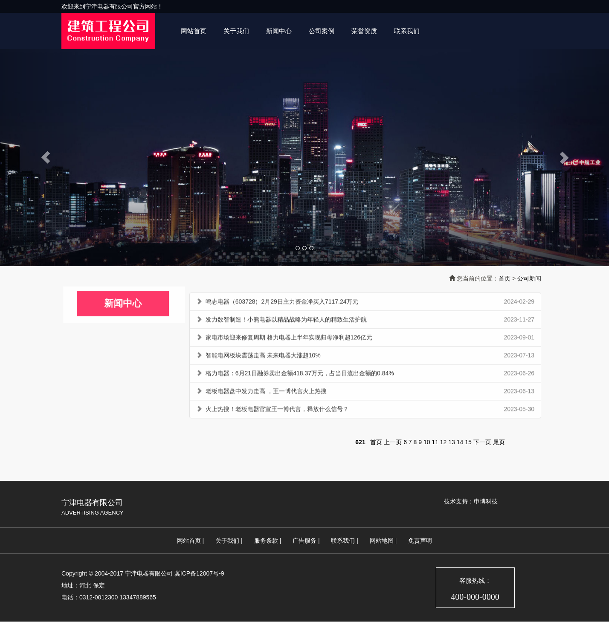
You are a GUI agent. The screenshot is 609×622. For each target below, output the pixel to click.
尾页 (499, 442)
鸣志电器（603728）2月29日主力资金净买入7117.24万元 (282, 303)
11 (435, 442)
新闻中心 (279, 31)
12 (443, 442)
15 (468, 442)
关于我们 (236, 31)
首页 (504, 278)
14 (460, 442)
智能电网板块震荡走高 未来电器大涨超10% (263, 356)
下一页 (482, 442)
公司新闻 (529, 278)
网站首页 (193, 31)
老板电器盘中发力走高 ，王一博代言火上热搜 (266, 392)
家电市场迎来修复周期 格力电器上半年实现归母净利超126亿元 (289, 339)
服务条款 (266, 540)
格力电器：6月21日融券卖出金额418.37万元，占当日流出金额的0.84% (300, 374)
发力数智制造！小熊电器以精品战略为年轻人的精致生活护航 (286, 321)
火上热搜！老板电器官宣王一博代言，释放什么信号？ (277, 410)
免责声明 (420, 540)
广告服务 (304, 540)
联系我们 (407, 31)
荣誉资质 (364, 31)
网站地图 (382, 540)
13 (451, 442)
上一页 (393, 442)
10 (426, 442)
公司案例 (321, 31)
